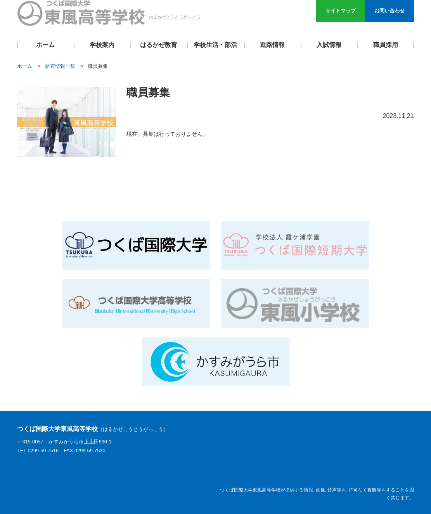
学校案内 (102, 45)
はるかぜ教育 (158, 45)
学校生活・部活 (215, 45)
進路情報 (272, 45)
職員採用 (385, 45)
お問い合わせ (389, 11)
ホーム (45, 45)
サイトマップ (340, 11)
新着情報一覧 (60, 66)
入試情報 (329, 45)
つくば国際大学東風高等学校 (92, 429)
